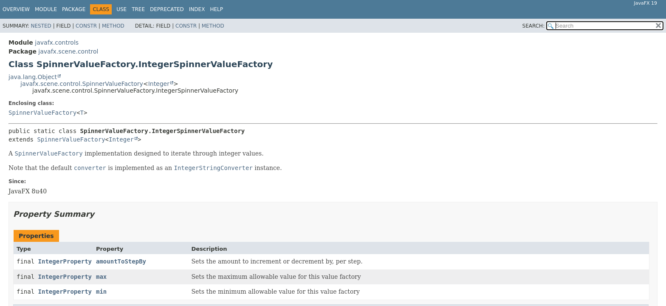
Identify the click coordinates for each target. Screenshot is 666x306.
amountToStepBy (121, 261)
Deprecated (167, 9)
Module (46, 9)
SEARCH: (533, 26)
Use (121, 9)
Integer (158, 83)
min (101, 291)
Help (216, 9)
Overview (16, 9)
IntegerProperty (65, 261)
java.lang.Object (32, 77)
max (101, 276)
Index (197, 9)
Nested (41, 26)
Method (113, 26)
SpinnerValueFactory (42, 112)
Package (73, 9)
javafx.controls (57, 42)
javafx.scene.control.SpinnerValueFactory (81, 83)
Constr (86, 26)
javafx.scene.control (68, 51)
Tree (138, 9)
